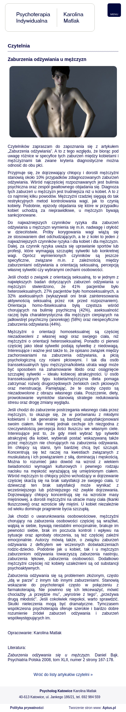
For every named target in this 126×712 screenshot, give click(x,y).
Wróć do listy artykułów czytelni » (63, 674)
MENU (114, 14)
